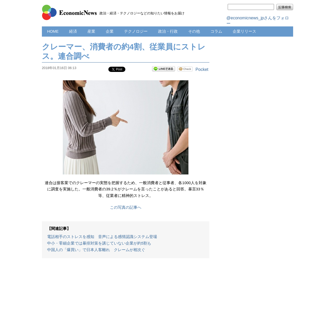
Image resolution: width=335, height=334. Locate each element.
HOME (53, 31)
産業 (91, 31)
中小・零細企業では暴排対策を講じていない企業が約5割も (99, 243)
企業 (110, 31)
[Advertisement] (125, 298)
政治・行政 (168, 31)
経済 (73, 31)
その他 (194, 31)
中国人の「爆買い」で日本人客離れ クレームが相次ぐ (96, 250)
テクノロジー (136, 31)
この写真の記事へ (125, 207)
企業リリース (244, 31)
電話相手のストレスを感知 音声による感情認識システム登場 (102, 237)
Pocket (202, 69)
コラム (216, 31)
